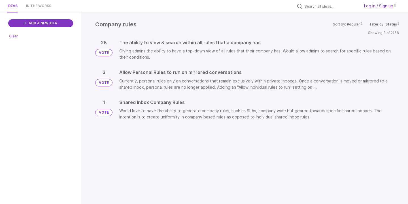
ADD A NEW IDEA (40, 23)
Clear (13, 36)
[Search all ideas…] (331, 6)
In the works (38, 6)
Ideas (12, 6)
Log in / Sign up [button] (380, 5)
